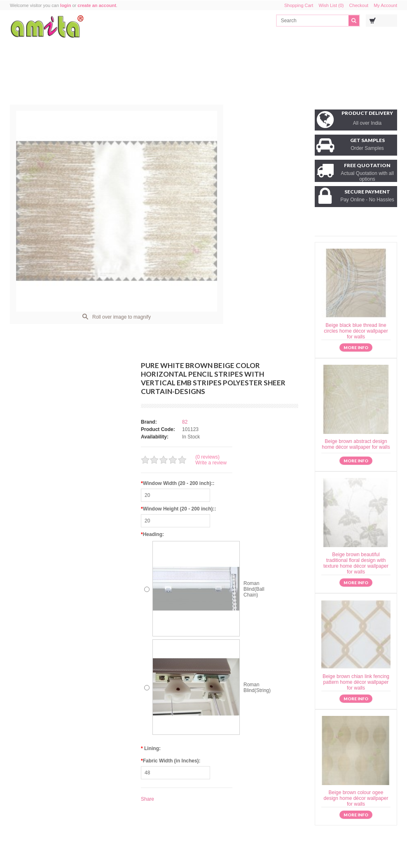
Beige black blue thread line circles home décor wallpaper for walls (356, 331)
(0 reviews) (207, 457)
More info (356, 347)
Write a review (211, 463)
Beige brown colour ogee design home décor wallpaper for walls (356, 798)
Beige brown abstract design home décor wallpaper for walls (356, 444)
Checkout (358, 5)
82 (184, 422)
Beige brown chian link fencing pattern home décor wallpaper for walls (356, 682)
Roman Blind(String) (257, 687)
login (65, 5)
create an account (96, 5)
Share (147, 799)
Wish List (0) (331, 5)
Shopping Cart (298, 5)
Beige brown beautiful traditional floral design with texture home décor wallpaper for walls (355, 563)
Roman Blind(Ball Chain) (253, 589)
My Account (385, 5)
